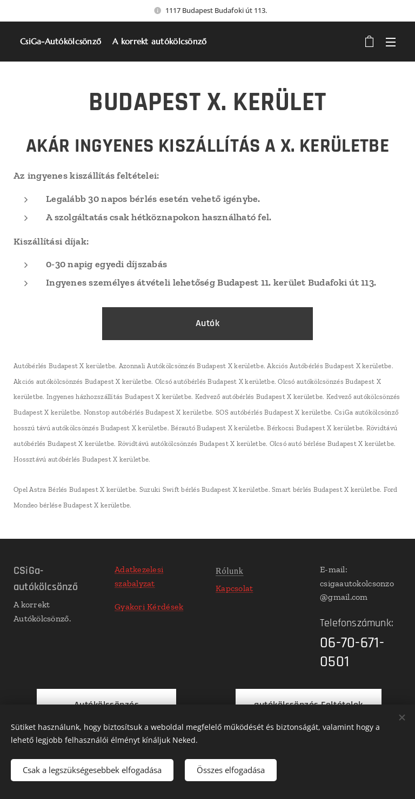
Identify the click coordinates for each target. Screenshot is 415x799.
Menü (391, 42)
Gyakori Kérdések (149, 606)
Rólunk (230, 570)
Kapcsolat (234, 588)
